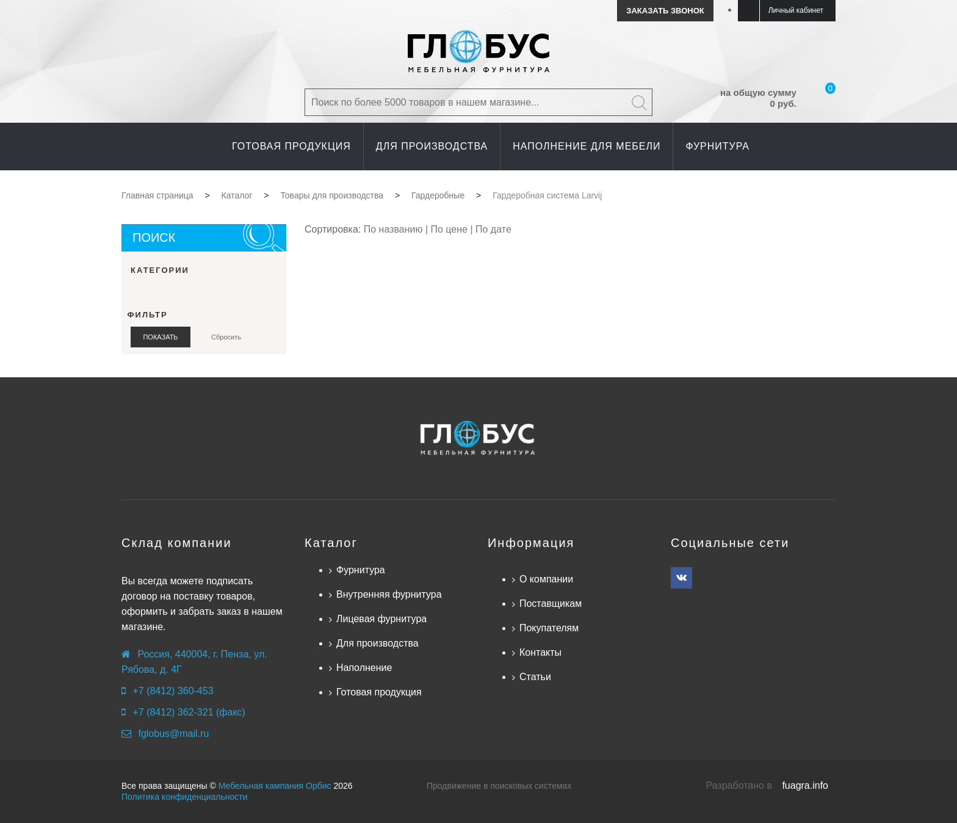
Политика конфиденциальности (184, 797)
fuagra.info (805, 785)
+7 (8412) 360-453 (172, 691)
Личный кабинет (795, 10)
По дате (493, 229)
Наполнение (364, 667)
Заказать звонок (665, 10)
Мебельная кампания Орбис (274, 786)
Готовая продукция (379, 692)
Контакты (540, 652)
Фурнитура (360, 570)
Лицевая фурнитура (381, 619)
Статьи (535, 677)
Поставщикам (550, 603)
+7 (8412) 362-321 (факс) (188, 712)
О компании (546, 579)
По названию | (397, 229)
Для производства (377, 643)
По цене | (452, 229)
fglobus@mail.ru (173, 733)
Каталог (331, 542)
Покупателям (549, 628)
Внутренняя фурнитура (389, 594)
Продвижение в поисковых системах (499, 786)
